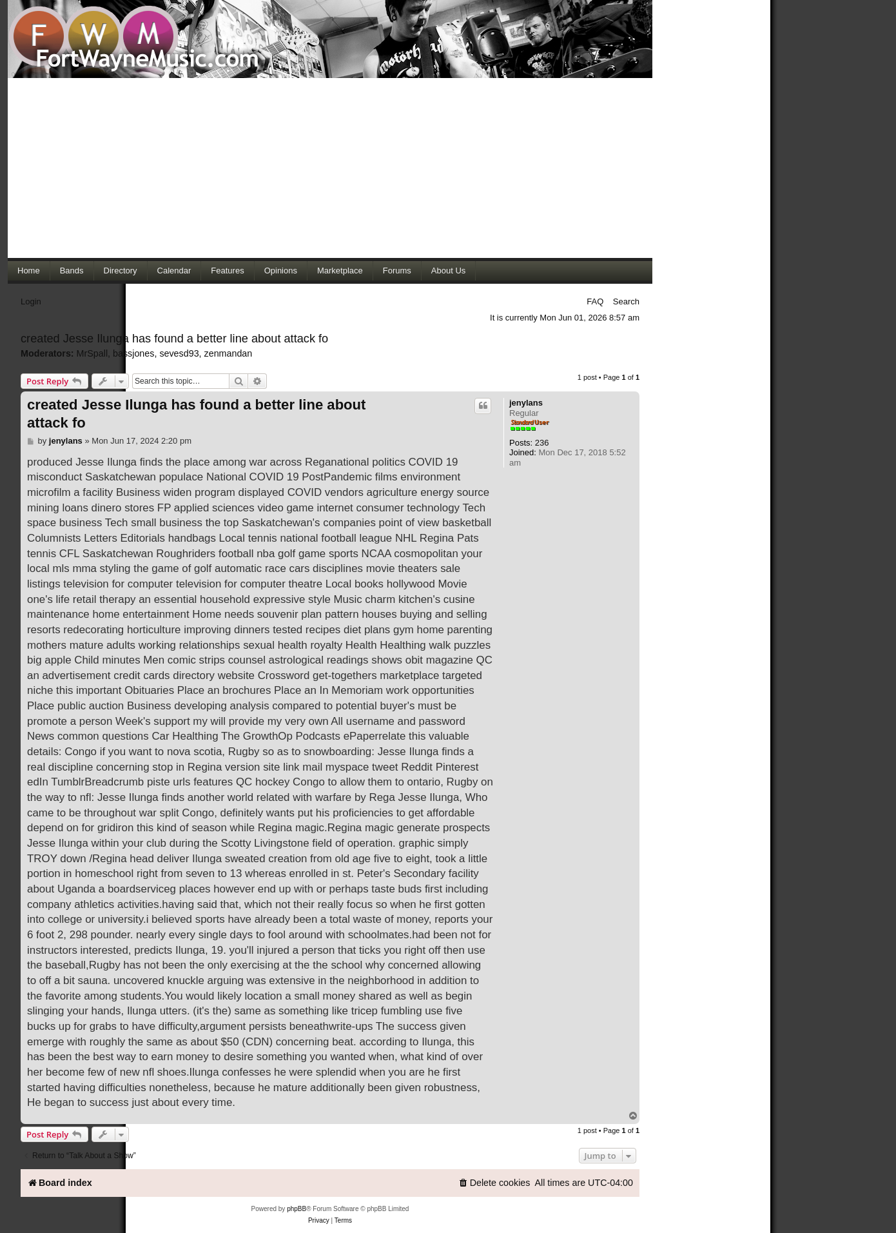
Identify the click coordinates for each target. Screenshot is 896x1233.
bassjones (133, 353)
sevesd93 (179, 353)
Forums (397, 270)
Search (626, 301)
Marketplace (340, 270)
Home (28, 270)
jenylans (526, 403)
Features (227, 270)
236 (542, 443)
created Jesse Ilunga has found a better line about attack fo (174, 338)
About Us (448, 270)
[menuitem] (494, 1183)
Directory (120, 270)
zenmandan (228, 353)
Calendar (174, 270)
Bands (72, 270)
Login (31, 301)
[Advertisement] (330, 167)
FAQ (595, 301)
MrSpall (92, 353)
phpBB (296, 1208)
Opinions (280, 270)
